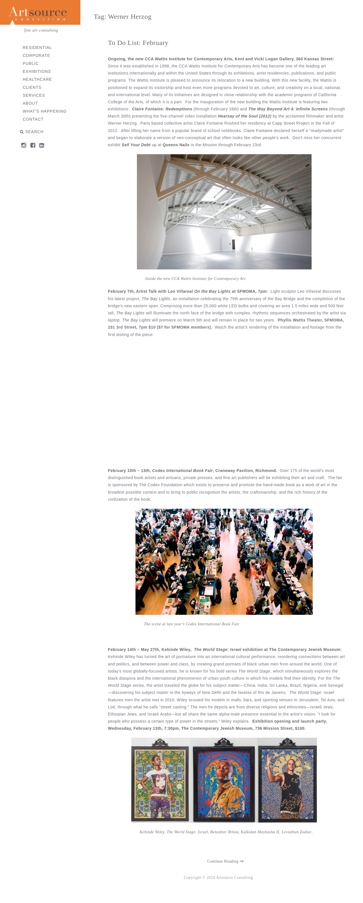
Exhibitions (37, 71)
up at (157, 145)
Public (31, 63)
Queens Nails (176, 145)
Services (34, 95)
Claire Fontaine (258, 130)
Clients (32, 87)
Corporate (37, 55)
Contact (33, 119)
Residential (37, 47)
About (30, 103)
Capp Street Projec (290, 123)
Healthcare (37, 79)
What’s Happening (45, 111)
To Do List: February (138, 42)
